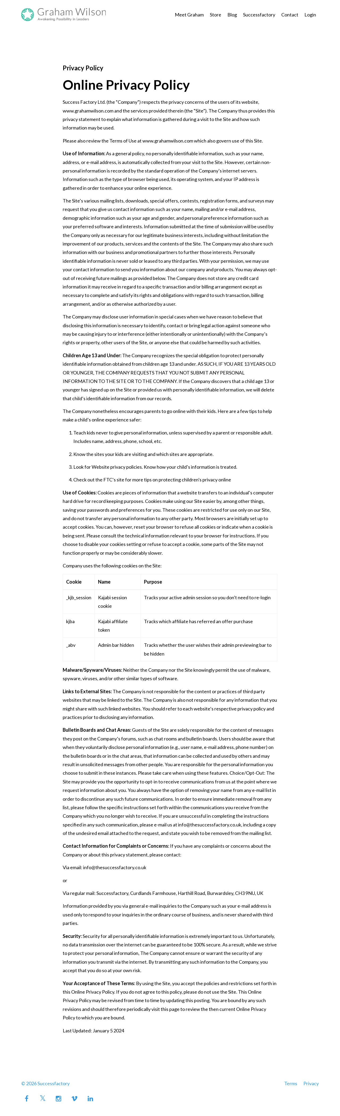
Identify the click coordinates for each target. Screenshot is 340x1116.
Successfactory (259, 15)
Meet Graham (189, 15)
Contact (289, 15)
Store (215, 15)
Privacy (311, 1083)
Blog (232, 15)
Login (310, 15)
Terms (290, 1083)
